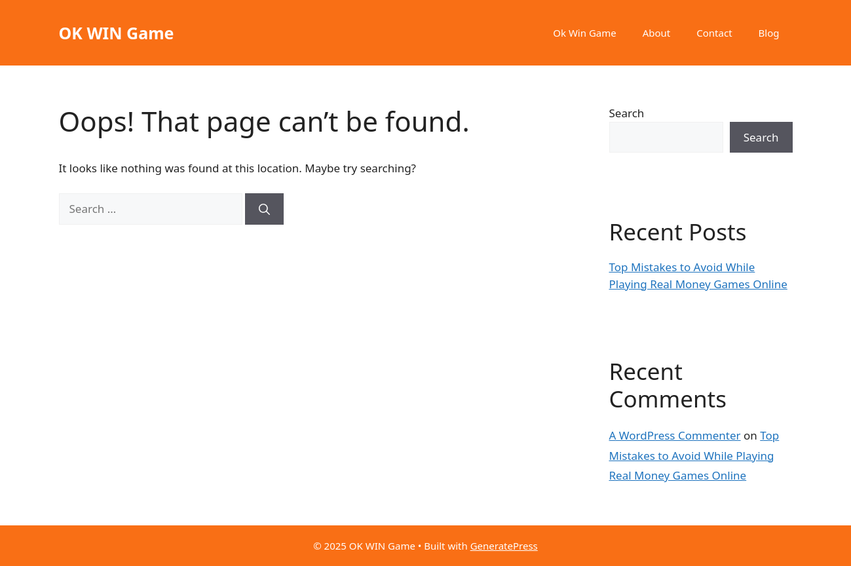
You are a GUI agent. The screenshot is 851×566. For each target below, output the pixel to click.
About (657, 32)
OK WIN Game (116, 33)
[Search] (264, 209)
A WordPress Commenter (675, 435)
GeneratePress (504, 545)
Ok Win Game (584, 32)
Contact (714, 32)
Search (627, 113)
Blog (769, 32)
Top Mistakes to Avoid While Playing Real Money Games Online (694, 455)
